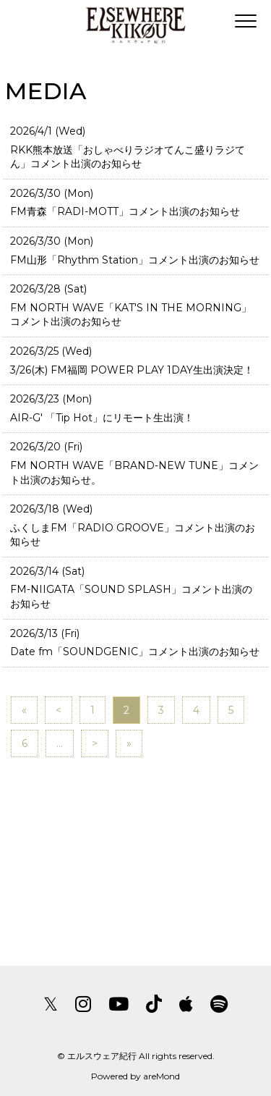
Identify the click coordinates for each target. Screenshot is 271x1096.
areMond (161, 1076)
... (59, 743)
